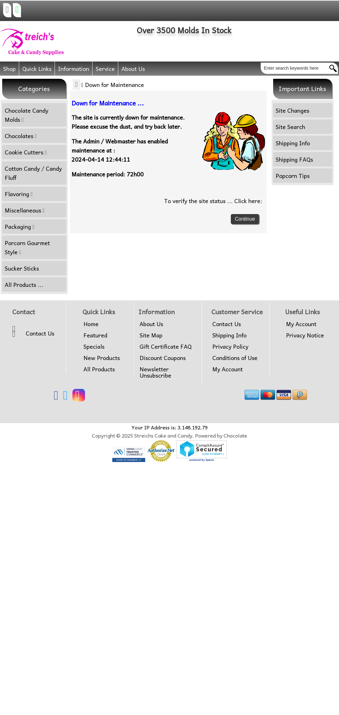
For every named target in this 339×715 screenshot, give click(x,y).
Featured (95, 335)
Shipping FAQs (294, 159)
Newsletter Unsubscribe (155, 372)
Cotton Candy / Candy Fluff (33, 173)
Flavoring (19, 193)
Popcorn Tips (293, 175)
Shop (9, 68)
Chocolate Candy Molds (26, 115)
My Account (227, 369)
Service (105, 68)
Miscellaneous (25, 210)
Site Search (290, 126)
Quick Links (36, 68)
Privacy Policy (230, 346)
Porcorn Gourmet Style (27, 247)
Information (73, 68)
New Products (101, 358)
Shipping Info (293, 143)
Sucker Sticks (22, 268)
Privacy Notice (305, 335)
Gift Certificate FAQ (166, 346)
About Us (133, 68)
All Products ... (24, 284)
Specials (93, 346)
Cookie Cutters (26, 152)
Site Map (151, 335)
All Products (99, 369)
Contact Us (40, 333)
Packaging (20, 226)
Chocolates (21, 135)
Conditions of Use (234, 358)
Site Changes (292, 110)
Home (90, 324)
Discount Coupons (163, 358)
